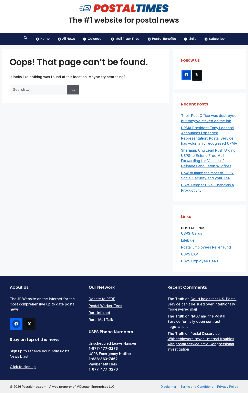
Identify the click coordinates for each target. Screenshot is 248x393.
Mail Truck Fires (125, 39)
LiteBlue (188, 240)
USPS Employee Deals (199, 261)
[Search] (73, 90)
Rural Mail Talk (101, 320)
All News (66, 39)
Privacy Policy (227, 387)
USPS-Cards (191, 233)
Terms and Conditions (196, 387)
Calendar (93, 39)
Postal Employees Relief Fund (206, 247)
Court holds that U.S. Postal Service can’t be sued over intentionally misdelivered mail (201, 304)
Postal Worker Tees (105, 306)
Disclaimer (168, 387)
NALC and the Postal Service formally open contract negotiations (196, 321)
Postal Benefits (162, 39)
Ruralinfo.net (99, 313)
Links (190, 39)
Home (43, 39)
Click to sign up (23, 367)
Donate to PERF (102, 299)
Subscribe (215, 39)
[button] (26, 39)
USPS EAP (189, 254)
